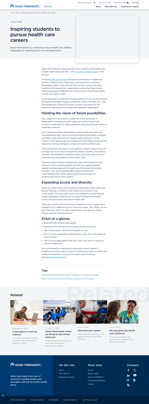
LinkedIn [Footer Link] (128, 375)
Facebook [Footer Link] (128, 370)
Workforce (47, 275)
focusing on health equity (86, 72)
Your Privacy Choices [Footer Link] (89, 400)
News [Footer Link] (61, 370)
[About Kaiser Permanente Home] (31, 6)
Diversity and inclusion (84, 279)
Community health (90, 275)
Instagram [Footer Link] (128, 380)
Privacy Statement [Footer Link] (37, 400)
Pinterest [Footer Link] (134, 380)
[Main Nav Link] (85, 2)
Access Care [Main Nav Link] (103, 3)
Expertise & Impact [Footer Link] (66, 377)
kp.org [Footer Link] (90, 370)
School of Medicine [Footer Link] (95, 377)
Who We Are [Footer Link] (64, 374)
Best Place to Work (61, 275)
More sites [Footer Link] (95, 365)
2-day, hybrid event (59, 79)
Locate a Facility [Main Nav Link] (120, 3)
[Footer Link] (134, 371)
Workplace (76, 275)
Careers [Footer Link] (91, 384)
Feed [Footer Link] (128, 385)
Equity (70, 279)
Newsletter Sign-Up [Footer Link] (70, 400)
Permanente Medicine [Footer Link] (96, 381)
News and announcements (54, 279)
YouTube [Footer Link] (134, 375)
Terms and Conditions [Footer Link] (18, 400)
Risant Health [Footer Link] (93, 374)
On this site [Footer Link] (67, 365)
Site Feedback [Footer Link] (54, 400)
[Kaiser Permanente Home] (26, 365)
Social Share (2, 395)
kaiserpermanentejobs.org (54, 257)
